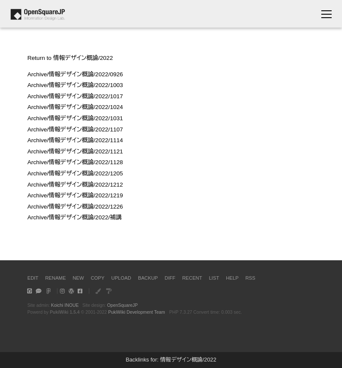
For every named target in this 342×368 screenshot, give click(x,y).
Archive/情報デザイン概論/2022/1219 (75, 195)
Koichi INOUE (64, 305)
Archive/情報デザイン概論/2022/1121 (75, 151)
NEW (78, 278)
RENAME (55, 278)
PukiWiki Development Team (136, 312)
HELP (232, 278)
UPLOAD (121, 278)
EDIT (32, 278)
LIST (214, 278)
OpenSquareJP (122, 305)
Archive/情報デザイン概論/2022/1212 (75, 184)
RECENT (192, 278)
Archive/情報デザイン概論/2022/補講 (74, 217)
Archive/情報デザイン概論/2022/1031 (75, 118)
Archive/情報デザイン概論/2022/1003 (75, 85)
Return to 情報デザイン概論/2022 (70, 58)
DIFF (170, 278)
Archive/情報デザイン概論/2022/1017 (75, 96)
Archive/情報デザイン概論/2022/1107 (75, 129)
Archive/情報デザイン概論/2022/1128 (75, 162)
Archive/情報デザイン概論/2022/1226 (75, 206)
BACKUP (148, 278)
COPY (97, 278)
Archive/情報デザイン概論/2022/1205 (75, 173)
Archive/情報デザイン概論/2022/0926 (75, 74)
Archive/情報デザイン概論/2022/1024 (75, 107)
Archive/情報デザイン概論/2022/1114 (75, 140)
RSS (250, 278)
